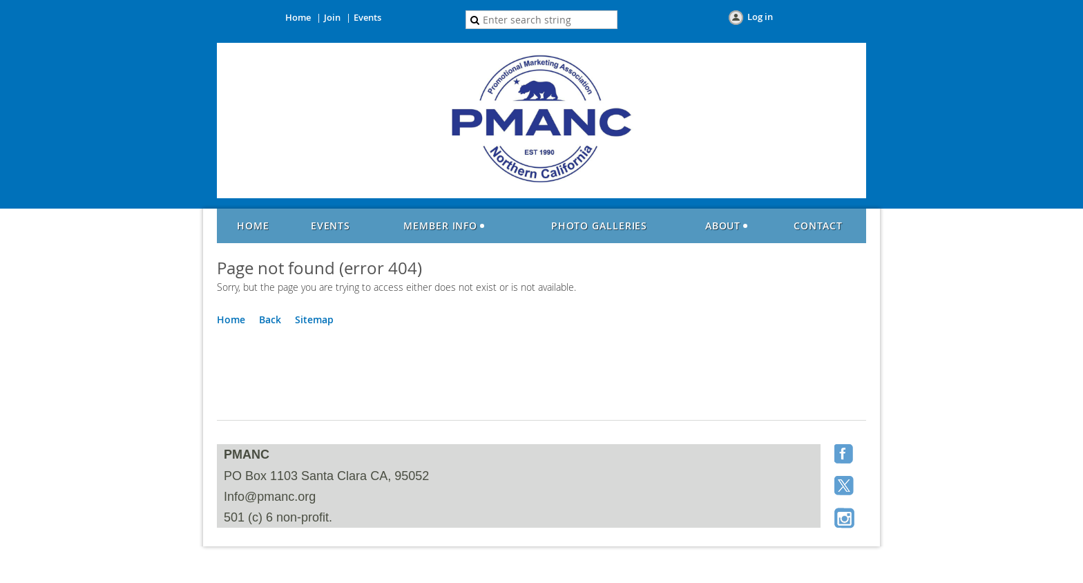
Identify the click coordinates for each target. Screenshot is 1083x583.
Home (298, 17)
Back (270, 319)
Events (367, 17)
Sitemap (314, 319)
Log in (760, 16)
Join (332, 17)
